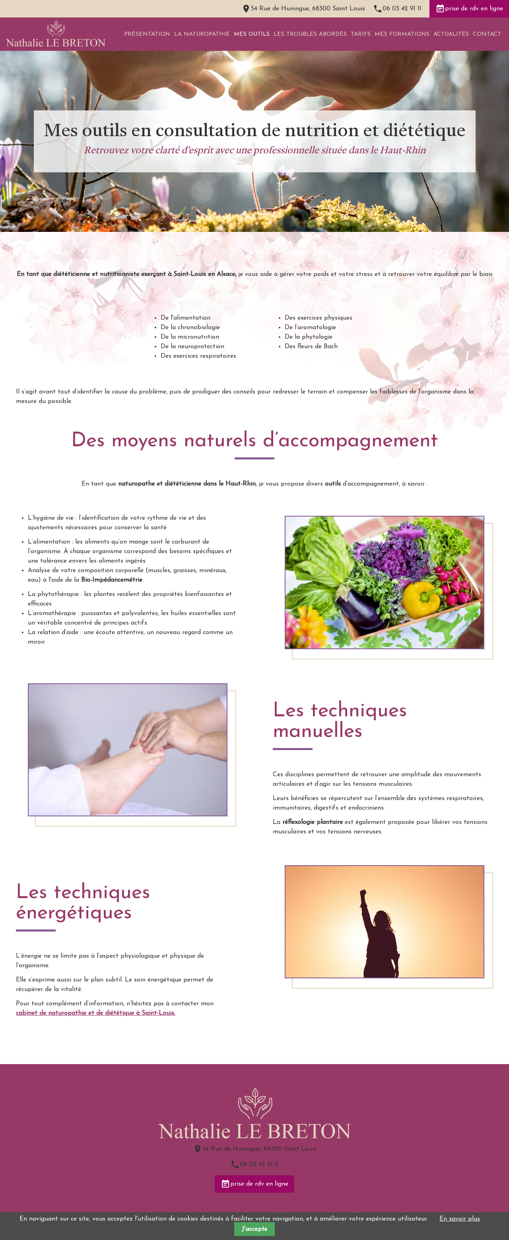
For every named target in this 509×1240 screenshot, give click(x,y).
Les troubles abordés (310, 34)
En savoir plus (459, 1219)
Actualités (451, 34)
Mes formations (402, 34)
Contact (487, 34)
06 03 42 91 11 (402, 9)
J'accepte (254, 1229)
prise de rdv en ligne (469, 8)
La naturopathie (202, 34)
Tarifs (361, 34)
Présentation (147, 34)
